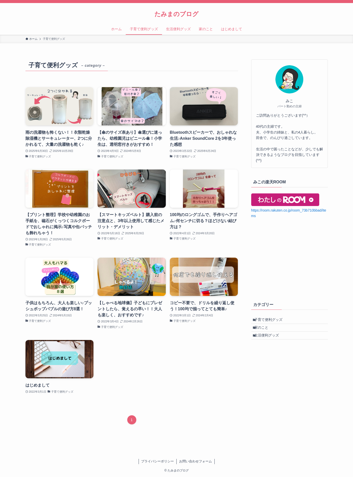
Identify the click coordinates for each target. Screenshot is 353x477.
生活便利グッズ (269, 342)
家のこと (264, 331)
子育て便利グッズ (271, 321)
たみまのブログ (176, 14)
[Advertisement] (289, 259)
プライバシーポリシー (157, 461)
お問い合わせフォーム (195, 461)
